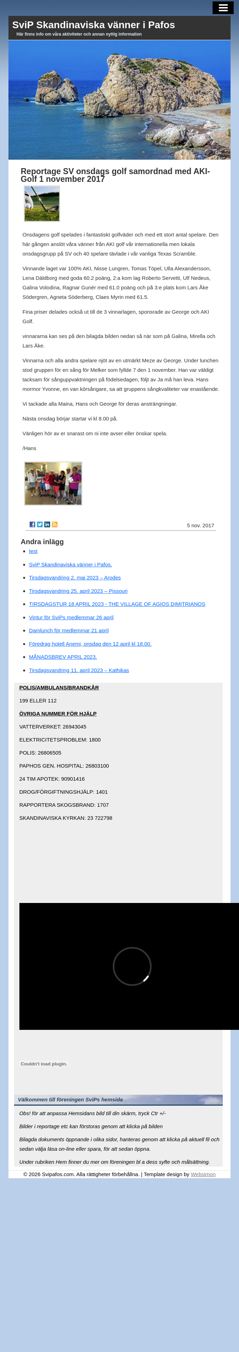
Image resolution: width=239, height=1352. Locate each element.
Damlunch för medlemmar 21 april (69, 630)
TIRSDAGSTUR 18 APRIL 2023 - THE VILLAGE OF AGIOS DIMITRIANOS (117, 604)
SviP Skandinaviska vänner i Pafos (93, 24)
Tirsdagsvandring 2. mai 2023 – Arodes (75, 577)
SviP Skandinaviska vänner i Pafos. (70, 564)
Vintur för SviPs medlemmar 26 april (71, 617)
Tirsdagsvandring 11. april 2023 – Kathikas (79, 670)
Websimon (203, 1174)
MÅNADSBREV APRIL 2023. (63, 657)
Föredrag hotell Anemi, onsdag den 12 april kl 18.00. (90, 644)
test (33, 551)
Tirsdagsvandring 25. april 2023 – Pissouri (78, 591)
